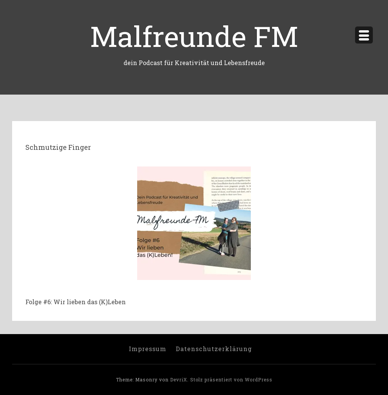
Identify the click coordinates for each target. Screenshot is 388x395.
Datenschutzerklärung (214, 349)
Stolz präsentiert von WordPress (231, 379)
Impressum (147, 349)
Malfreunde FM (194, 35)
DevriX (178, 379)
